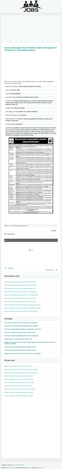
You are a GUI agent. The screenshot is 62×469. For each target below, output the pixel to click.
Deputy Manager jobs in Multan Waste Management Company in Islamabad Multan (30, 48)
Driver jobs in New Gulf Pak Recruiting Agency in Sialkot (21, 324)
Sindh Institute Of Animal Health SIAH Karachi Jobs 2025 (20, 296)
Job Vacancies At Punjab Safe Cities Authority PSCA (20, 345)
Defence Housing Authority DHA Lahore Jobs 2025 (18, 364)
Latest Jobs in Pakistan (18, 463)
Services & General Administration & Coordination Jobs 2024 (22, 327)
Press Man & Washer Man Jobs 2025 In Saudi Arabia (19, 330)
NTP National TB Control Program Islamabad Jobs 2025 (19, 286)
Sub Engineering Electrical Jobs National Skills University (20, 280)
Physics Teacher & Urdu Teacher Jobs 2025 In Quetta (19, 380)
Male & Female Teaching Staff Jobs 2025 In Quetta (18, 384)
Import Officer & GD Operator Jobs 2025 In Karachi (18, 374)
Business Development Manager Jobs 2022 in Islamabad (21, 334)
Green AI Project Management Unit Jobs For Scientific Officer (21, 293)
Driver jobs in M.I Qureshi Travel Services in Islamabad (20, 321)
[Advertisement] (31, 28)
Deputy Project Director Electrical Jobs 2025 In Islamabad (20, 290)
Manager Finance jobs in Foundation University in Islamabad (22, 351)
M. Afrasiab (10, 466)
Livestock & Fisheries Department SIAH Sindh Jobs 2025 (20, 299)
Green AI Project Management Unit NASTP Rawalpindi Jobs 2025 (22, 306)
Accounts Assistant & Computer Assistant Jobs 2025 (18, 377)
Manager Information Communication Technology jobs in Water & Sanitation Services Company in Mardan (29, 341)
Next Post (11, 268)
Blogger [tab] (53, 230)
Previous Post (50, 268)
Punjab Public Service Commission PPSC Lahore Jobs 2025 (21, 309)
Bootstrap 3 (40, 466)
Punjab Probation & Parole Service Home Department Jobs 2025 (22, 303)
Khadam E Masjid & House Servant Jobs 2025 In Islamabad (21, 371)
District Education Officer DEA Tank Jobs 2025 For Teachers (21, 283)
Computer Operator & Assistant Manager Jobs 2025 (18, 390)
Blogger (28, 466)
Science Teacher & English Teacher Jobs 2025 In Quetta (20, 387)
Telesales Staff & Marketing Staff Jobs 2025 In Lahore (20, 348)
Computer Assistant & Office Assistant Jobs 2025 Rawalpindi (21, 367)
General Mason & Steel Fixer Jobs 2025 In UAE (18, 337)
